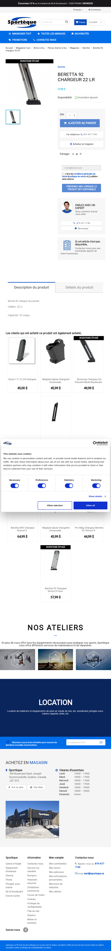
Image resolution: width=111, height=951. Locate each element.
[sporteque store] (32, 819)
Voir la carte (17, 787)
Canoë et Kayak (13, 863)
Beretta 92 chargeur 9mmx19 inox (56, 590)
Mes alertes (55, 891)
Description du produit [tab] (31, 287)
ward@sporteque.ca (94, 873)
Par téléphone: (81, 134)
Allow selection (55, 505)
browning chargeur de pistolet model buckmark (88, 381)
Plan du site (33, 911)
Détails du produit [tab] (79, 287)
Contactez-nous (35, 863)
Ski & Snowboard (14, 891)
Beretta (61, 67)
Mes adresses (56, 872)
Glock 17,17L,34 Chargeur (22, 379)
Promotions (19, 40)
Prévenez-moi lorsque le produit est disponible (81, 188)
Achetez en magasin (81, 144)
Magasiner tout (21, 33)
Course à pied (13, 895)
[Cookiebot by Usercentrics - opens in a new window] (95, 443)
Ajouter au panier (80, 123)
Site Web (38, 787)
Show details (95, 496)
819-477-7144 (81, 223)
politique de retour (77, 176)
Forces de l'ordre (36, 895)
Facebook (25, 929)
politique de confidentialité (32, 948)
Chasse (9, 875)
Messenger (81, 228)
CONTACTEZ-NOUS (46, 40)
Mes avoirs (54, 868)
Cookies (31, 899)
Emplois (31, 915)
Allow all (90, 505)
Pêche (9, 879)
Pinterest (80, 155)
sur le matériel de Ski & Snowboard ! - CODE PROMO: (55, 3)
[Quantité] (69, 115)
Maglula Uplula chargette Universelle (56, 381)
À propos (32, 875)
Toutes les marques (52, 33)
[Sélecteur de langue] (78, 9)
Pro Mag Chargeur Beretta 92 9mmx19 (89, 529)
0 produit (95, 22)
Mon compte (56, 857)
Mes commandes (58, 863)
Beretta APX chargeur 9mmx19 (23, 529)
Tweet (76, 155)
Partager (73, 155)
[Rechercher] (55, 22)
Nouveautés (81, 33)
